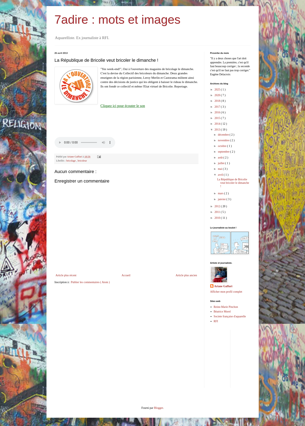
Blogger (158, 407)
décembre (224, 134)
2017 (217, 106)
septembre (224, 151)
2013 (217, 129)
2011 (217, 212)
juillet (221, 163)
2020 (217, 95)
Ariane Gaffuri (223, 286)
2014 (217, 123)
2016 (217, 112)
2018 (217, 100)
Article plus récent (66, 275)
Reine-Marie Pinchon (226, 306)
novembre (224, 140)
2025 (217, 89)
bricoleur (82, 160)
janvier (222, 199)
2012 (217, 206)
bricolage (71, 160)
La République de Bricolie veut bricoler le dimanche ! (233, 183)
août (221, 157)
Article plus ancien (186, 275)
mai (220, 168)
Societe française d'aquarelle (230, 316)
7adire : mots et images (118, 19)
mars (221, 193)
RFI (216, 321)
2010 (217, 217)
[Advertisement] (267, 358)
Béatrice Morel (222, 311)
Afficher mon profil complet (226, 291)
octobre (222, 146)
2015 (217, 118)
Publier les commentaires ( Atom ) (90, 282)
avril (221, 174)
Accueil (126, 275)
